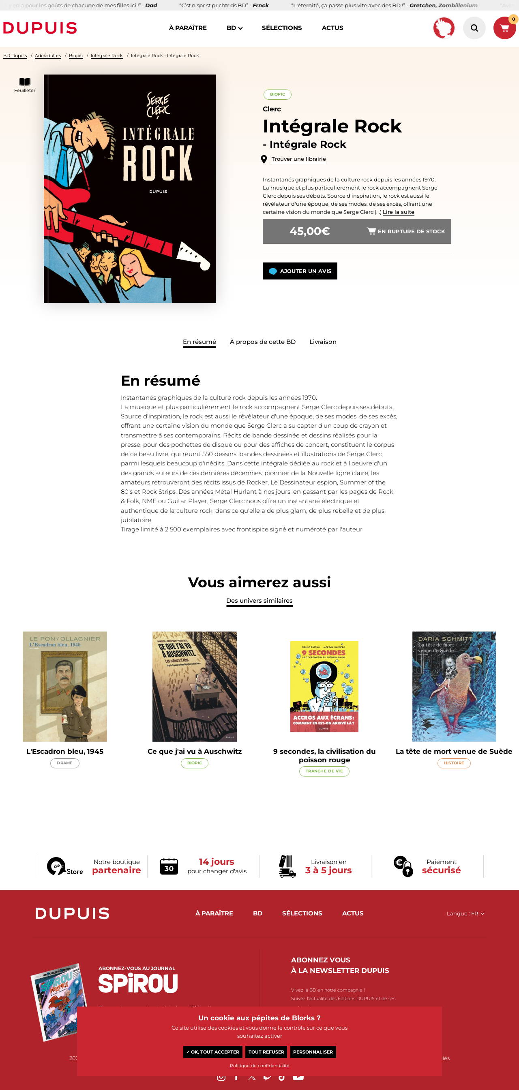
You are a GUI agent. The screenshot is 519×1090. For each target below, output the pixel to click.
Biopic (76, 55)
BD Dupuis (15, 55)
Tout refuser (266, 1052)
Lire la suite (398, 212)
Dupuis (41, 28)
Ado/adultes (48, 55)
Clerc (272, 109)
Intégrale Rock (107, 55)
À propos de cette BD (263, 342)
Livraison (323, 342)
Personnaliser (313, 1052)
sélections (282, 28)
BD (231, 28)
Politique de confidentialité (260, 1066)
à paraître (188, 28)
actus (332, 28)
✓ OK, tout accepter (212, 1052)
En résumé (199, 342)
